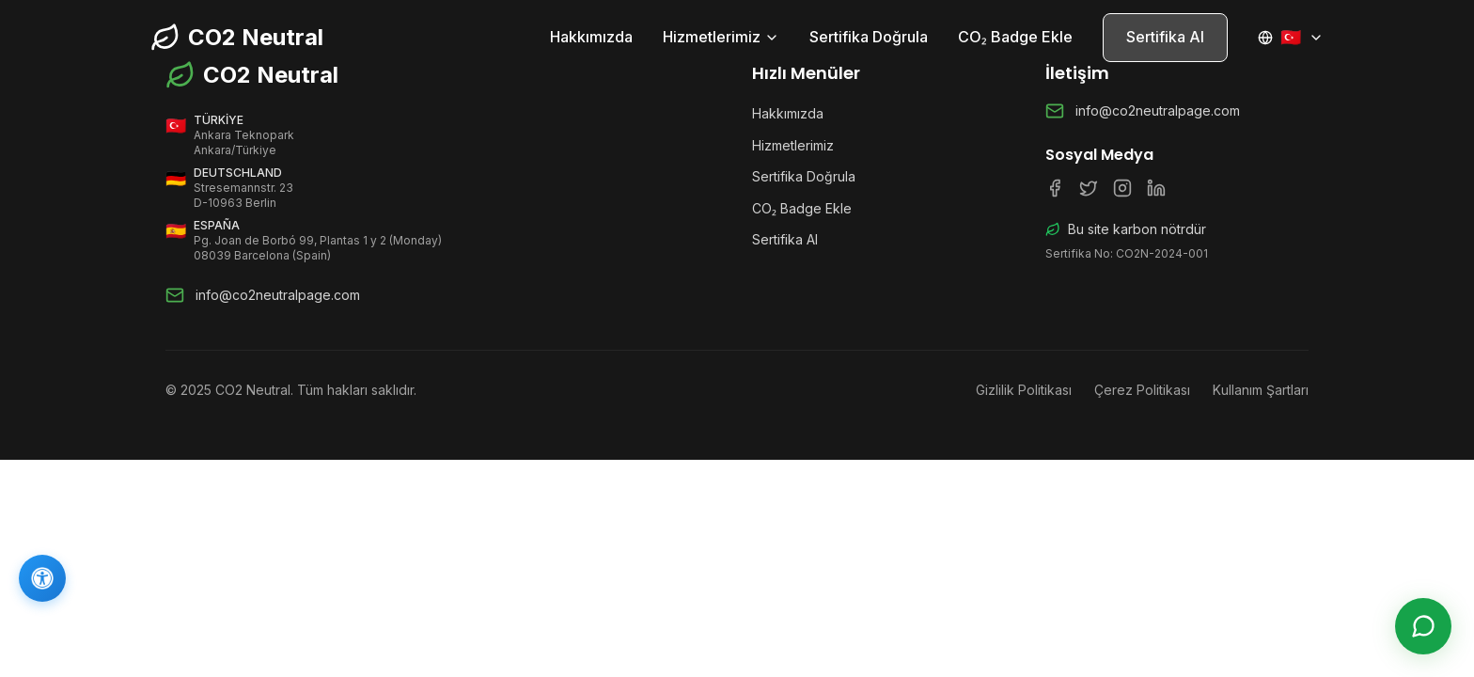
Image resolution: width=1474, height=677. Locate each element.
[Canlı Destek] (1423, 626)
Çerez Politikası (1142, 390)
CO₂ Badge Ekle (1015, 36)
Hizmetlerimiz (721, 36)
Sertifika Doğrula (868, 36)
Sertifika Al (1165, 36)
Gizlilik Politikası (1024, 390)
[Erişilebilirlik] (42, 578)
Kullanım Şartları (1261, 390)
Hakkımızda (591, 36)
